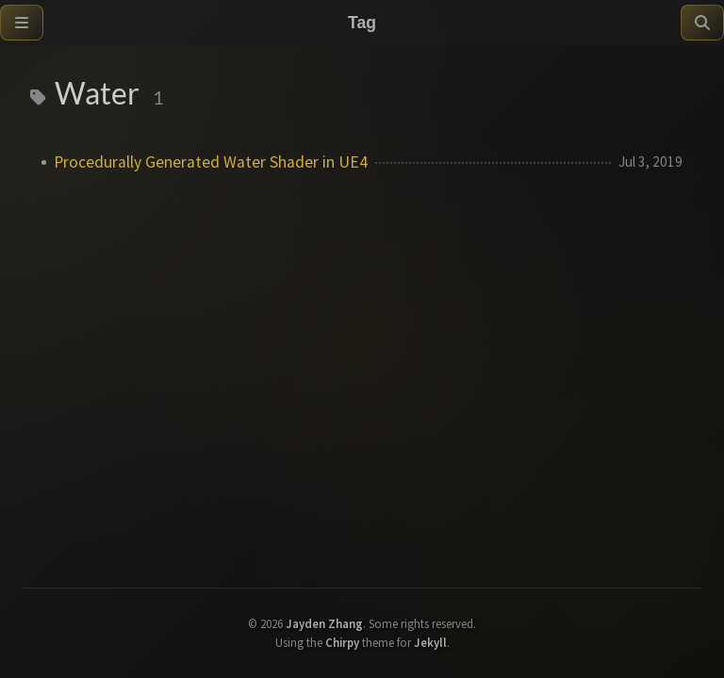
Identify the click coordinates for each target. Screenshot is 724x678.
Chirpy (342, 642)
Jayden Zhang (324, 623)
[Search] (702, 22)
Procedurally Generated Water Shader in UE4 (211, 162)
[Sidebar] (21, 22)
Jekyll (430, 642)
